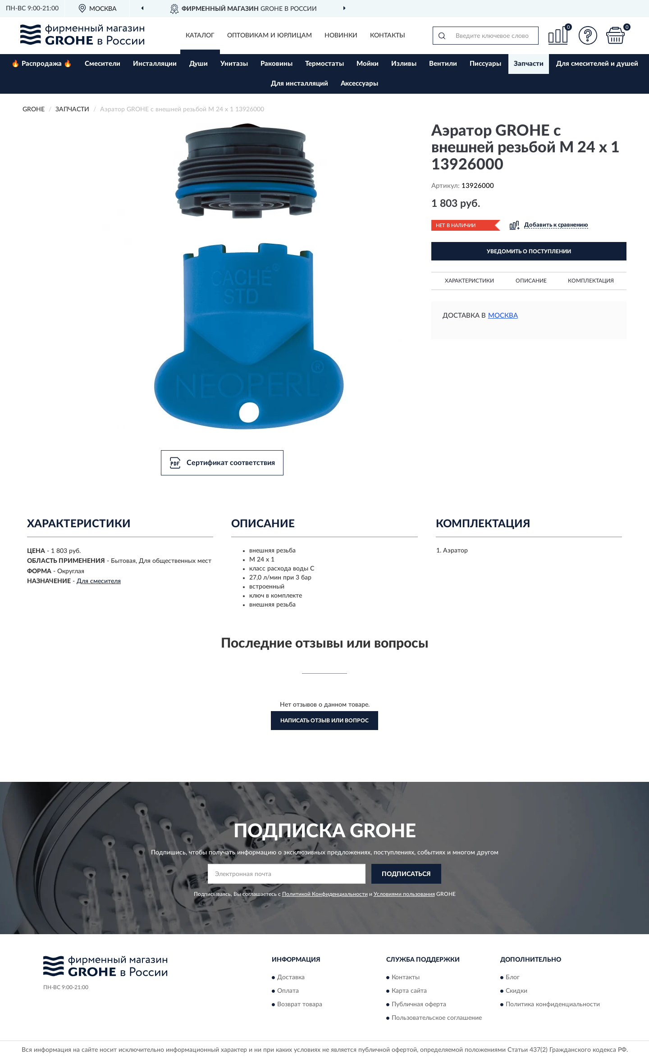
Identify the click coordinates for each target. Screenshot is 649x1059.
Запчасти (529, 63)
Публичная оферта (419, 1004)
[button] (588, 35)
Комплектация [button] (591, 280)
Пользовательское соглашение (437, 1018)
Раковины (277, 63)
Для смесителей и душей (597, 63)
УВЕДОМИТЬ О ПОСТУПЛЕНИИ (529, 251)
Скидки (516, 991)
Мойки (367, 63)
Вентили (443, 63)
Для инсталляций (299, 83)
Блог (513, 977)
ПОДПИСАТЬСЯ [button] (406, 874)
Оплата (288, 991)
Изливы (403, 63)
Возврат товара (299, 1004)
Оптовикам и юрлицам (269, 35)
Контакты (387, 35)
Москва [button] (503, 315)
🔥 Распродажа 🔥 (41, 63)
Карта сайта (409, 991)
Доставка (291, 977)
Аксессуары (359, 83)
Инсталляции (155, 63)
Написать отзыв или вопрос (324, 720)
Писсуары (485, 63)
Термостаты (324, 63)
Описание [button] (531, 280)
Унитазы (234, 63)
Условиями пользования (404, 894)
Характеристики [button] (469, 280)
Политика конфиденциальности (553, 1004)
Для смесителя (99, 581)
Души (198, 63)
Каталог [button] (200, 35)
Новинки (340, 35)
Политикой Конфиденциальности (325, 894)
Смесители (102, 63)
